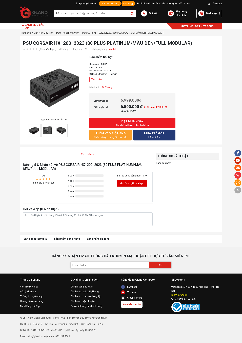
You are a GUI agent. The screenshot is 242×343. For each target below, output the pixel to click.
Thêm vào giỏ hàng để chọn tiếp (110, 135)
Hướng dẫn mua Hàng (31, 301)
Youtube (128, 292)
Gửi (160, 265)
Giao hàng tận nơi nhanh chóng (132, 123)
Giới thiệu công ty (29, 286)
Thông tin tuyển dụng (31, 296)
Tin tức (184, 3)
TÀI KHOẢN (215, 4)
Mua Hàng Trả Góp (30, 306)
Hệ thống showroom (86, 3)
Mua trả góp (170, 3)
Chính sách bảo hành (148, 3)
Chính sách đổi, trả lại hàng (85, 291)
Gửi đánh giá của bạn (132, 183)
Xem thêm (97, 79)
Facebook (129, 287)
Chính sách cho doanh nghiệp (86, 296)
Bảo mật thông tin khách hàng (86, 306)
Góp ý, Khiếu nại (28, 291)
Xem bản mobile (132, 304)
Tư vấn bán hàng (110, 3)
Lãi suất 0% (154, 135)
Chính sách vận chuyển (83, 301)
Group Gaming (131, 298)
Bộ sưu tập (128, 3)
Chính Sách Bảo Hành (82, 286)
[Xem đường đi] (179, 295)
